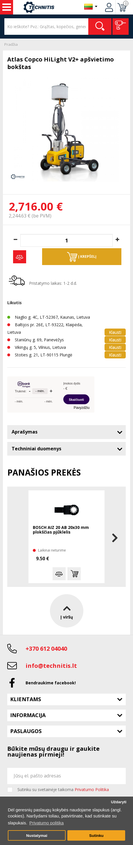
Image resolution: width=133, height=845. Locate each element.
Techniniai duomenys (36, 448)
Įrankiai (6, 7)
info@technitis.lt (51, 666)
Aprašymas (24, 432)
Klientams (25, 699)
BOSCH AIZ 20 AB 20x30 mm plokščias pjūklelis (61, 530)
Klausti (115, 332)
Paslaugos (26, 731)
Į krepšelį (81, 257)
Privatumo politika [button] (46, 822)
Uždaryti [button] (118, 802)
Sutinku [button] (96, 835)
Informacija (28, 715)
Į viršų (66, 611)
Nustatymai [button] (36, 835)
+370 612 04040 (46, 648)
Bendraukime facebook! (51, 683)
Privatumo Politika (92, 789)
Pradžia (11, 44)
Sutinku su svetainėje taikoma (63, 789)
